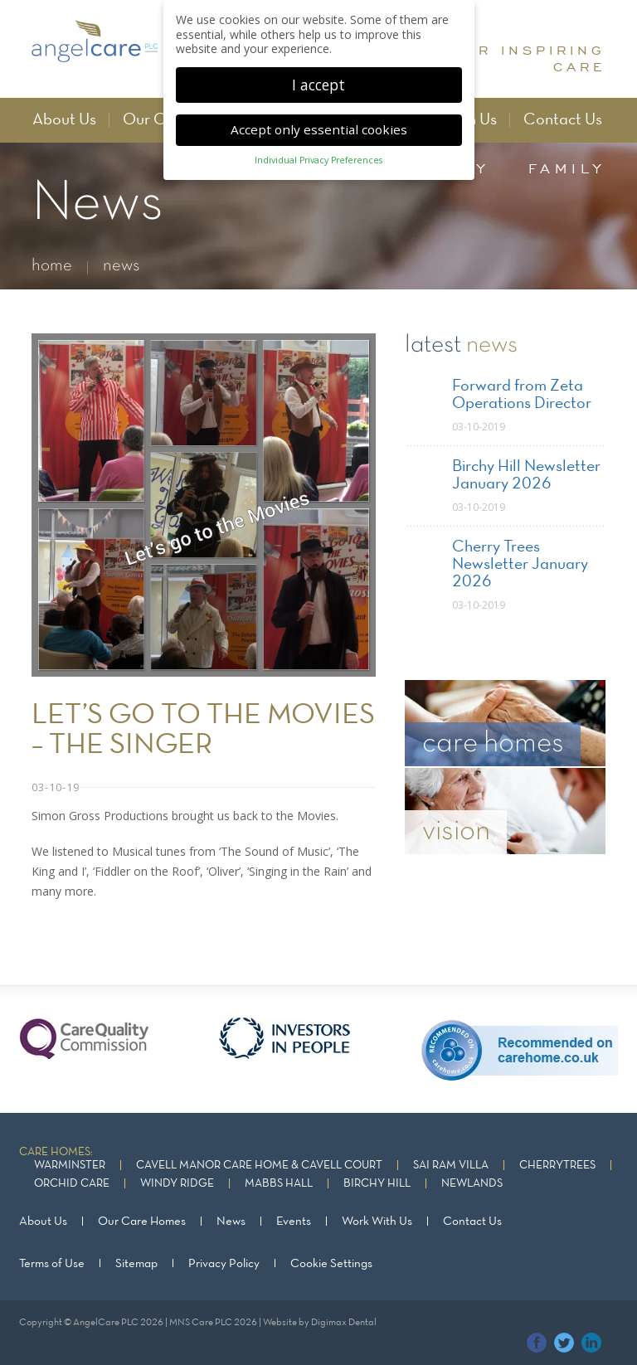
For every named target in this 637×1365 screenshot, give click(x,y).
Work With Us (377, 1221)
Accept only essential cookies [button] (319, 117)
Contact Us (562, 120)
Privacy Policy (224, 1263)
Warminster (69, 1165)
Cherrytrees (557, 1165)
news (121, 266)
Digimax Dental (344, 1322)
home (52, 266)
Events (293, 1221)
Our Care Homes (142, 1221)
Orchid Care (71, 1183)
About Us (64, 120)
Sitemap (136, 1263)
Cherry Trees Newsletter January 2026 (520, 565)
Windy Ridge (177, 1183)
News (231, 1221)
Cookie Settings (331, 1263)
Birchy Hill (377, 1183)
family (566, 168)
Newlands (472, 1183)
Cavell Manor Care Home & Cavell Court (259, 1165)
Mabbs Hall (279, 1183)
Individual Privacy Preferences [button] (318, 148)
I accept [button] (318, 72)
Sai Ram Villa (451, 1165)
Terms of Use (52, 1263)
